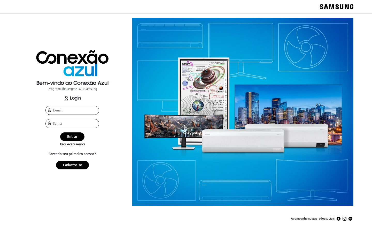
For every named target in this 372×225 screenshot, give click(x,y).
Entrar (72, 136)
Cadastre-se (72, 165)
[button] (72, 63)
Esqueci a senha (72, 144)
